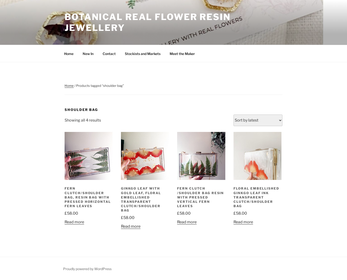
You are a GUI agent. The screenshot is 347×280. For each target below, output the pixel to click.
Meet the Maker (182, 54)
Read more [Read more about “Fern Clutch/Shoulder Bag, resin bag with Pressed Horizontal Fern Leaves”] (74, 222)
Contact (109, 54)
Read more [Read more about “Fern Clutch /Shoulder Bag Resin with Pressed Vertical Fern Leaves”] (187, 222)
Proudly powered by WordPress (87, 269)
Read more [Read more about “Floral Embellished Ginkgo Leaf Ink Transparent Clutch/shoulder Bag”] (243, 222)
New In (88, 54)
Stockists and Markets (142, 54)
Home (68, 54)
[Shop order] (258, 120)
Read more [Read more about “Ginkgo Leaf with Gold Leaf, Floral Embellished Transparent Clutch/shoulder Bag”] (130, 226)
